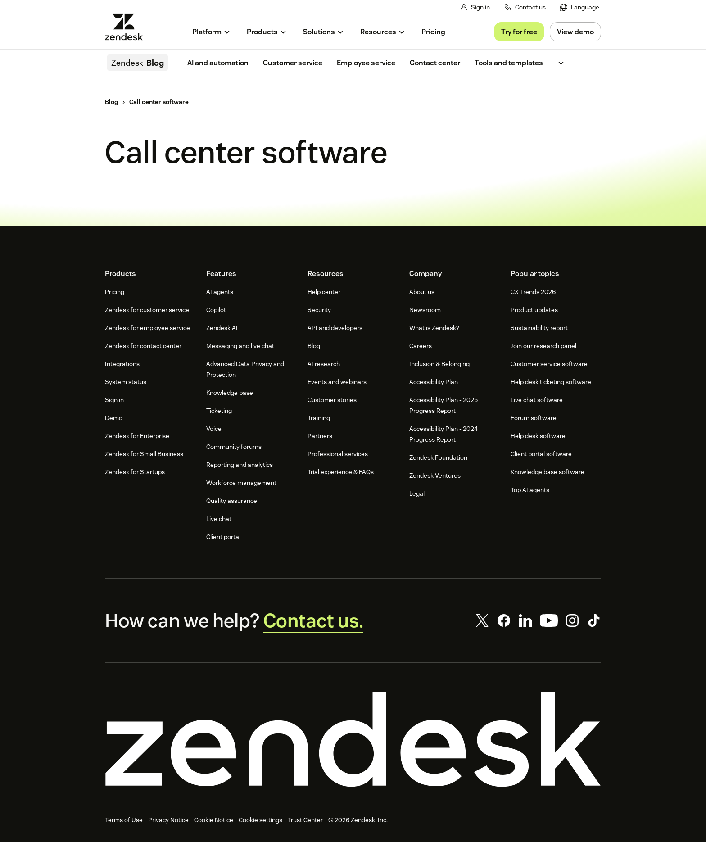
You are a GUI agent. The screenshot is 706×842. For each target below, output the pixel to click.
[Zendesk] (353, 739)
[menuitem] (579, 7)
